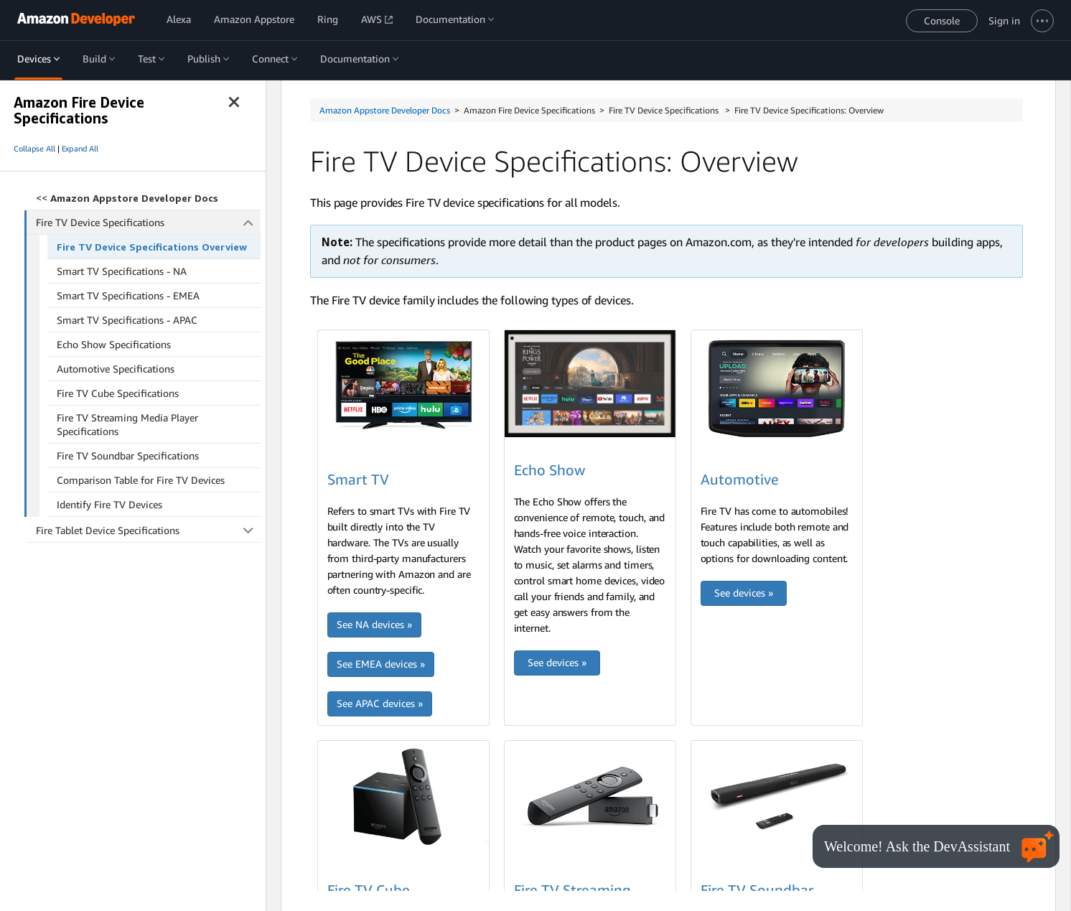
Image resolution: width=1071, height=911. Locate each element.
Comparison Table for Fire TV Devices (141, 480)
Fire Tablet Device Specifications (148, 530)
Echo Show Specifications (114, 344)
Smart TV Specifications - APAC (127, 320)
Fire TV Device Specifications (148, 222)
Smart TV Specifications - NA (122, 271)
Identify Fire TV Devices (109, 504)
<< (127, 198)
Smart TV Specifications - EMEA (128, 295)
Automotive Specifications (115, 369)
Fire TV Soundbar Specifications (128, 455)
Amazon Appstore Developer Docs (384, 110)
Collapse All (34, 149)
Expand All (80, 149)
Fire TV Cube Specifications (118, 393)
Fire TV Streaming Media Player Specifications (127, 424)
